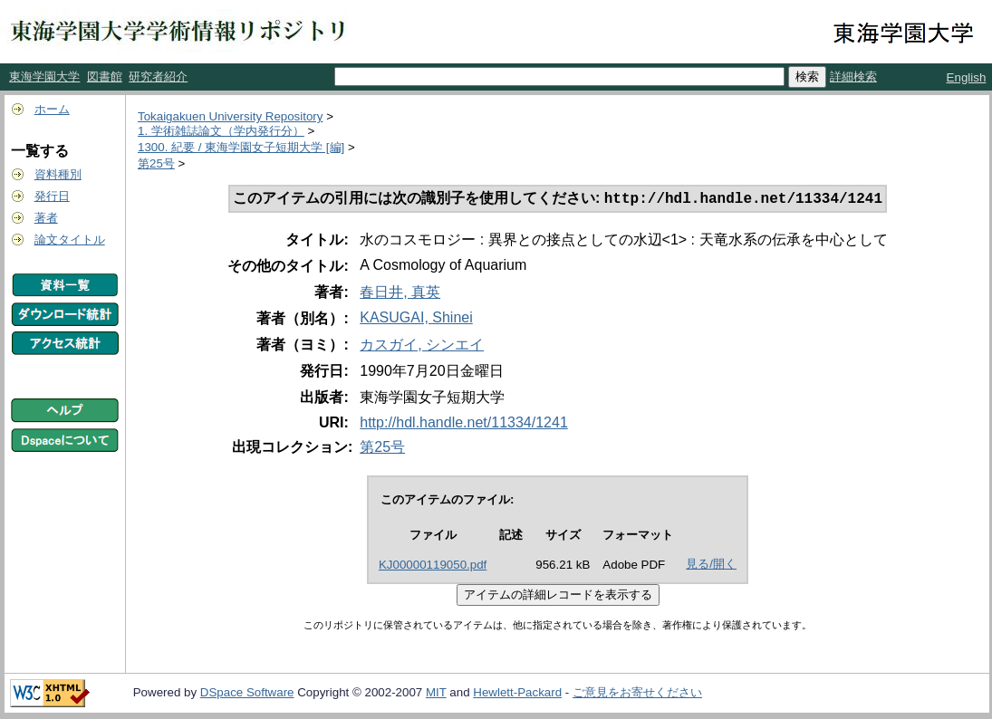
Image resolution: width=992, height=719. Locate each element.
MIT (436, 694)
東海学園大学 (44, 76)
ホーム (52, 109)
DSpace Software (247, 694)
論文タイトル (69, 239)
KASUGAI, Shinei (416, 319)
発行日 (52, 196)
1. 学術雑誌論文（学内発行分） (221, 131)
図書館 (104, 76)
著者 (46, 218)
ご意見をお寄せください (637, 694)
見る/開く (711, 565)
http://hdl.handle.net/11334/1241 (464, 424)
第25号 (156, 163)
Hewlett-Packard (517, 694)
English (967, 77)
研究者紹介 (158, 76)
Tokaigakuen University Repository (230, 116)
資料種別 (58, 174)
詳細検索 (853, 76)
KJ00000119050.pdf (432, 566)
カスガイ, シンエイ (422, 346)
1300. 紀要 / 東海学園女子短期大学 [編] (241, 147)
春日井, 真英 (400, 294)
